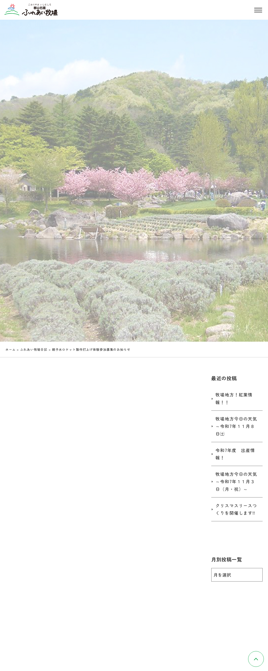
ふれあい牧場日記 (33, 349)
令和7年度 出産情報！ (235, 454)
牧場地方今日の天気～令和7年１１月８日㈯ (236, 426)
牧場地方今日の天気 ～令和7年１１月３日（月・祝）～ (238, 481)
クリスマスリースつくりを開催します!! (236, 509)
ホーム (10, 349)
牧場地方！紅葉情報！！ (234, 398)
